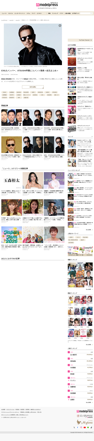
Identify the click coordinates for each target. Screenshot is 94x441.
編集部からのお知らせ (36, 409)
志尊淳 (71, 237)
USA (42, 95)
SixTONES (71, 242)
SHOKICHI (40, 92)
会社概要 (3, 409)
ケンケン (73, 380)
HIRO (33, 92)
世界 (19, 97)
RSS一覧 (39, 412)
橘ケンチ (57, 95)
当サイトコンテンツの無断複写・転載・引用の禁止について (14, 414)
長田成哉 (73, 361)
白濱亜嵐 (12, 92)
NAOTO (11, 95)
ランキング (55, 13)
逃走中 (82, 240)
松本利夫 (35, 95)
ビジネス (39, 13)
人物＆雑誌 (68, 13)
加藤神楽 (73, 386)
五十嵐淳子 (73, 354)
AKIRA (47, 92)
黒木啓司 (49, 95)
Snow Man (85, 237)
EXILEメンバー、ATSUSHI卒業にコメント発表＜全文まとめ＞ (29, 70)
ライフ (33, 13)
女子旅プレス (75, 13)
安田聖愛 (73, 393)
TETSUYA (4, 97)
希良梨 (72, 374)
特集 (49, 13)
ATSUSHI (8, 79)
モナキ (78, 237)
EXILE (3, 79)
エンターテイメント (19, 13)
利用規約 (17, 409)
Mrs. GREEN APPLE (73, 240)
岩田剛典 (5, 95)
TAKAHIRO (25, 92)
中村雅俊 (73, 367)
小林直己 (19, 95)
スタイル (10, 13)
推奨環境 (22, 409)
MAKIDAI (19, 92)
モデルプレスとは (10, 409)
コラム (28, 13)
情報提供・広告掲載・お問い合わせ (28, 412)
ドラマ (61, 13)
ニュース (4, 13)
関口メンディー (26, 95)
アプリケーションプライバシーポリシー (10, 412)
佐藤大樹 (26, 97)
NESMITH (11, 97)
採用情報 (27, 409)
